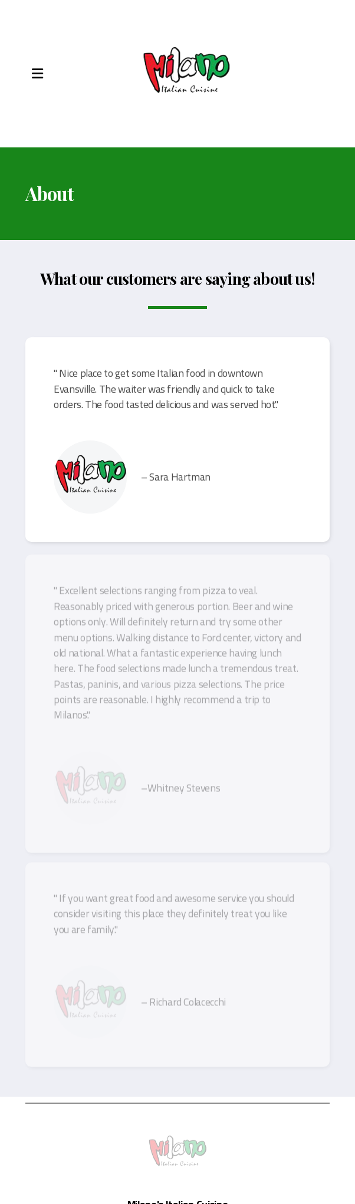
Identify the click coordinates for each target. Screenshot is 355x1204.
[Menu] (37, 73)
